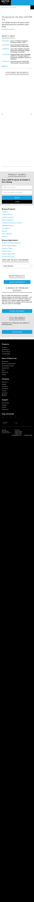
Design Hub (5, 368)
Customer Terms (6, 432)
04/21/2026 (5, 41)
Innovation (5, 388)
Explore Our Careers (17, 311)
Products (4, 347)
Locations (5, 386)
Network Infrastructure (8, 254)
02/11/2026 (5, 54)
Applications (5, 349)
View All (5, 66)
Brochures (5, 372)
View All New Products (17, 282)
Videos (4, 374)
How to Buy (5, 403)
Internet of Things (7, 248)
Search (17, 197)
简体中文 (4, 395)
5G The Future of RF (8, 256)
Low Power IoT (6, 228)
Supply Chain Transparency (18, 433)
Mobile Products (7, 251)
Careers (4, 390)
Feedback (17, 430)
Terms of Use (5, 431)
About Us (4, 382)
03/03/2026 (5, 49)
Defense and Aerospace (9, 245)
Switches (4, 236)
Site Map (4, 430)
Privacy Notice (18, 431)
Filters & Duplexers (7, 220)
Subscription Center (8, 366)
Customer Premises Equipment (11, 243)
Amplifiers (5, 211)
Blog (3, 370)
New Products (6, 351)
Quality (4, 384)
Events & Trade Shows (8, 363)
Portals (4, 407)
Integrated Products (8, 225)
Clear (17, 201)
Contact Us (5, 409)
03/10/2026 (5, 45)
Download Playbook (8, 29)
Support (4, 405)
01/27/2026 (5, 61)
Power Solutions (7, 233)
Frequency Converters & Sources (12, 223)
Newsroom (5, 361)
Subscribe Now (17, 332)
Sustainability (6, 354)
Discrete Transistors (8, 217)
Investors (4, 393)
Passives (4, 231)
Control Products (7, 214)
